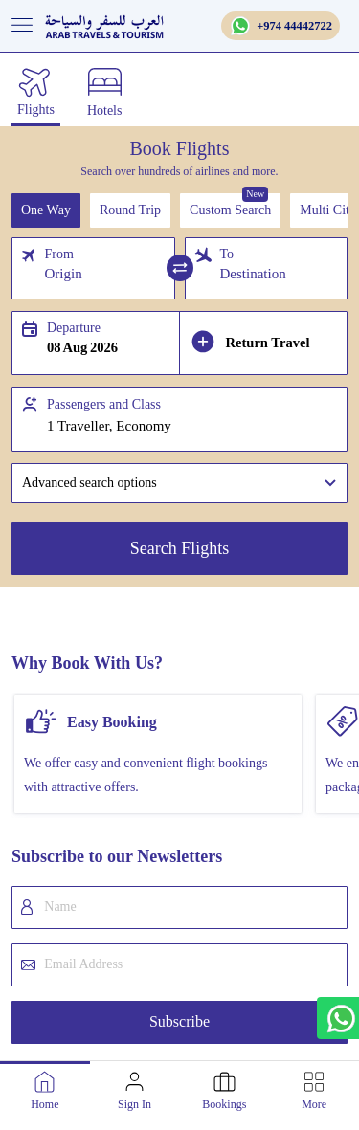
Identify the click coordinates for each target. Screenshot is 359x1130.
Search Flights (180, 548)
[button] (179, 483)
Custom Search (230, 210)
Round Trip (130, 210)
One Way (46, 210)
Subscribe (179, 1021)
